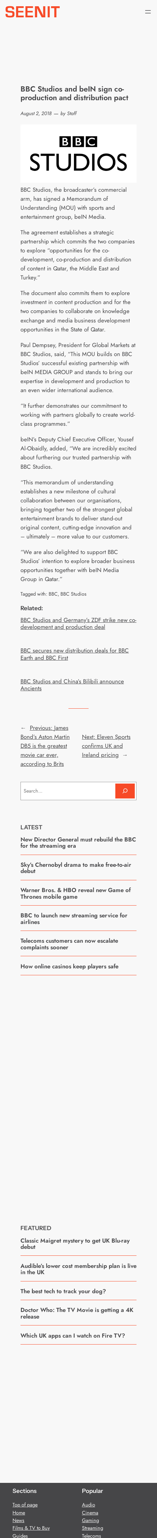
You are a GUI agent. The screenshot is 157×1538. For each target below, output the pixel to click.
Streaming (92, 1527)
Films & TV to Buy (31, 1527)
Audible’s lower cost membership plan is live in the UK (78, 1269)
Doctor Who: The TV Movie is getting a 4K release (76, 1313)
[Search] (125, 791)
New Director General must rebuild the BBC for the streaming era (78, 842)
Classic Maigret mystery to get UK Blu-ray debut (75, 1243)
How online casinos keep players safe (69, 966)
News (18, 1520)
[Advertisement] (78, 1095)
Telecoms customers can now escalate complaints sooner (69, 944)
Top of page (25, 1504)
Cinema (90, 1512)
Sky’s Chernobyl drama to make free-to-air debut (75, 868)
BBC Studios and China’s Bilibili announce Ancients (72, 685)
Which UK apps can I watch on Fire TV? (72, 1335)
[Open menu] (148, 12)
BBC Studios (73, 593)
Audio (88, 1504)
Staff (71, 113)
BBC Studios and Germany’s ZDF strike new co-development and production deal (78, 623)
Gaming (90, 1520)
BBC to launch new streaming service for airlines (73, 918)
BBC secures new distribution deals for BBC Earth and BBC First (74, 654)
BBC (53, 593)
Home (19, 1512)
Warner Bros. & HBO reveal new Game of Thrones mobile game (75, 893)
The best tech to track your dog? (63, 1291)
